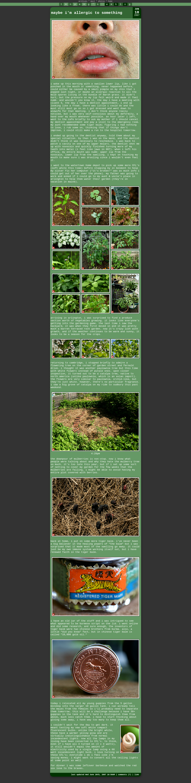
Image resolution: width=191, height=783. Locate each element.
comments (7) (124, 775)
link (136, 775)
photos (101, 1)
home (110, 1)
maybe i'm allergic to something (86, 13)
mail (92, 1)
